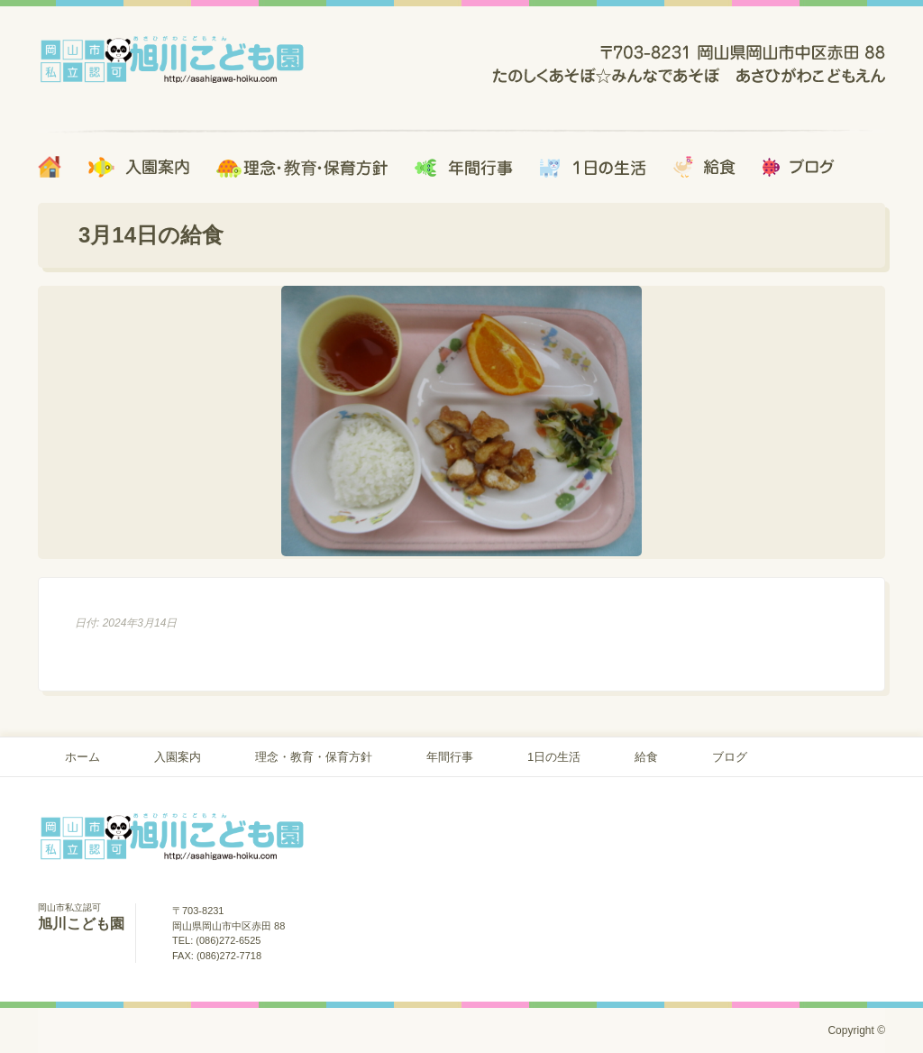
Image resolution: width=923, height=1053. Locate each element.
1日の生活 (553, 757)
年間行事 (449, 757)
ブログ (729, 757)
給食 (646, 757)
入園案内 (177, 757)
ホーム (82, 757)
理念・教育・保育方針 (313, 757)
